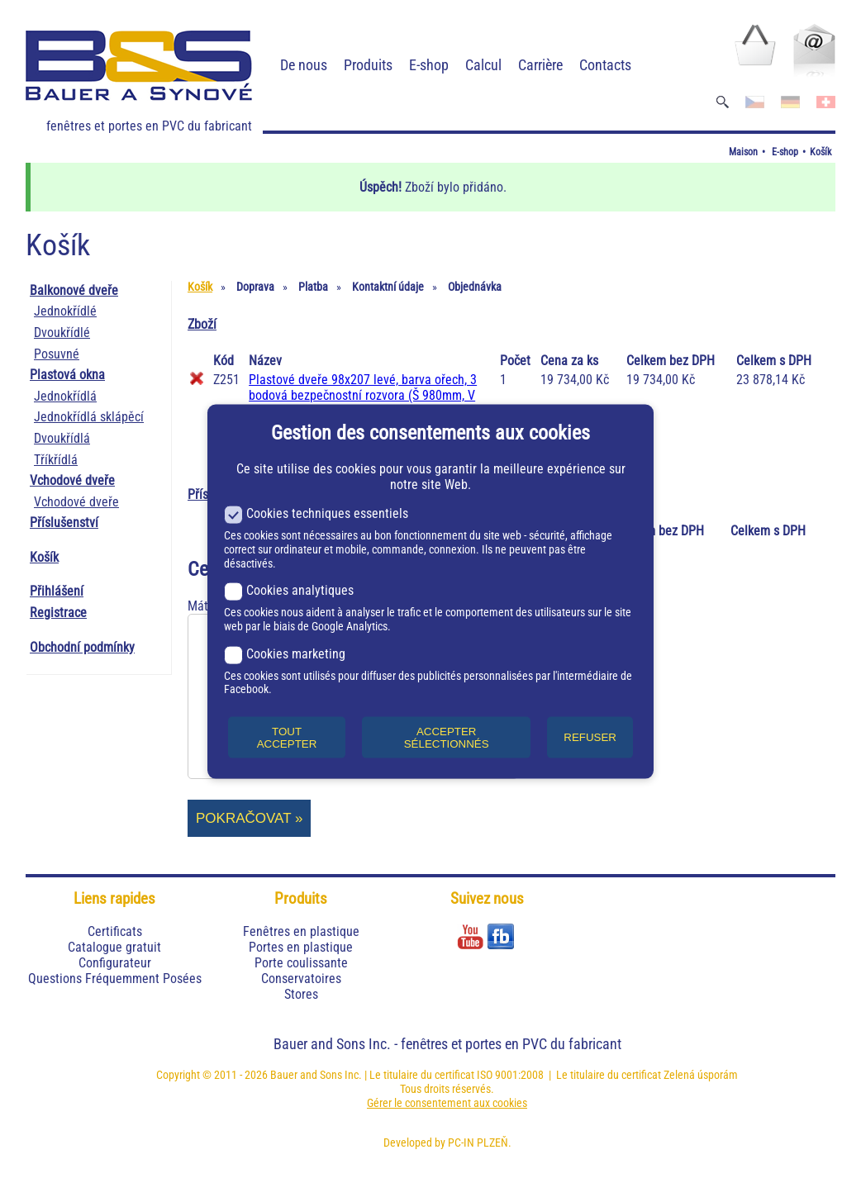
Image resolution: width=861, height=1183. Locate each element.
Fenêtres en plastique (301, 931)
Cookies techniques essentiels (316, 513)
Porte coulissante (301, 963)
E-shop (429, 65)
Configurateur (114, 963)
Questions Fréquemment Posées (115, 978)
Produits (368, 65)
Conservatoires (301, 978)
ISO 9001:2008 (510, 1074)
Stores (301, 994)
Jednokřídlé (65, 311)
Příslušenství (64, 522)
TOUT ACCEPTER (287, 737)
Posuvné (56, 354)
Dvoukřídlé (62, 332)
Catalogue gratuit (114, 947)
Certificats (115, 931)
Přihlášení (56, 591)
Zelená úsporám (701, 1074)
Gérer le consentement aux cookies (447, 1102)
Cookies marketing (284, 653)
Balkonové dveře (74, 290)
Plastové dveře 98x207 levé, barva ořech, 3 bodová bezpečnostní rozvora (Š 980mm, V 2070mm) (363, 395)
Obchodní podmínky (82, 647)
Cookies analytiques (289, 590)
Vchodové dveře (72, 480)
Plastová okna (67, 374)
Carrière (540, 65)
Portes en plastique (301, 947)
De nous (303, 65)
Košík (820, 152)
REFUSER (590, 737)
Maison (743, 152)
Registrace (58, 612)
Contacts (605, 65)
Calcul (483, 65)
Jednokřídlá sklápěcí (89, 417)
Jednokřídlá (65, 396)
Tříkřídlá (56, 460)
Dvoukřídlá (62, 438)
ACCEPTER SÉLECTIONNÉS (446, 737)
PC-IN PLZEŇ (478, 1142)
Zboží (202, 324)
